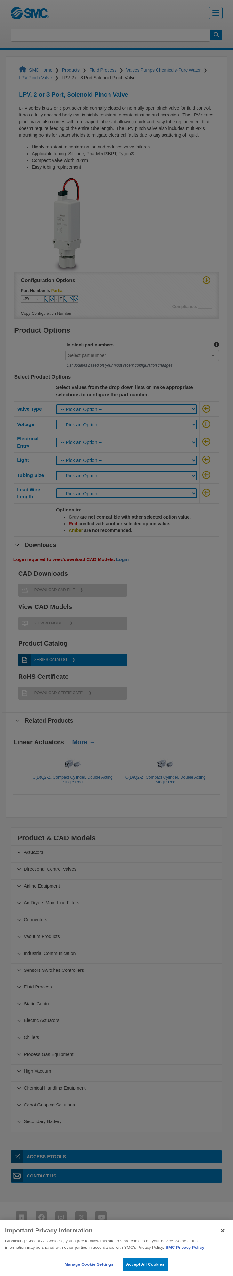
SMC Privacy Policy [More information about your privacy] (184, 1259)
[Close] (223, 1243)
